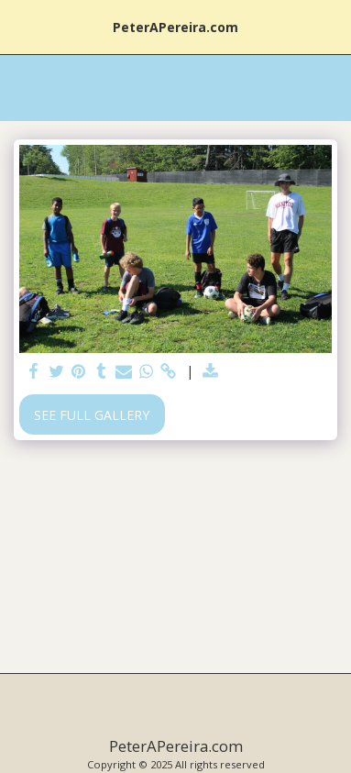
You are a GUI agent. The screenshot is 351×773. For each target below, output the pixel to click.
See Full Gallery (91, 415)
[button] (20, 26)
